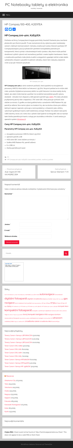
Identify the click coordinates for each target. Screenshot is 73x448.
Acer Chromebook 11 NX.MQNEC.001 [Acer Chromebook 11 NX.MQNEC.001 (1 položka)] (24, 294)
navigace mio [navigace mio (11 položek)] (41, 314)
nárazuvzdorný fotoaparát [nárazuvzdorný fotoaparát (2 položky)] (12, 318)
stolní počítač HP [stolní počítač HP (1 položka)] (48, 318)
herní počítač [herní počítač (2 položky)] (28, 303)
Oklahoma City (10, 380)
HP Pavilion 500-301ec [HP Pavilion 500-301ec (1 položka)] (47, 306)
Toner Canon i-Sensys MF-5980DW (18, 366)
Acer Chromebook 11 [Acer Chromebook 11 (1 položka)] (10, 294)
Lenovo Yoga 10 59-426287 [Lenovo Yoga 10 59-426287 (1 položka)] (16, 314)
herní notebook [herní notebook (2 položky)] (19, 303)
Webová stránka (11, 236)
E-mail (7, 230)
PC (8, 157)
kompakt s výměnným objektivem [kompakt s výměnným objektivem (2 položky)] (42, 310)
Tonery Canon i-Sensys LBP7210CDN (18, 339)
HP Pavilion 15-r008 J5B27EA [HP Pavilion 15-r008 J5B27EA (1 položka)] (34, 306)
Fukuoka (8, 401)
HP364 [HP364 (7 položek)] (53, 303)
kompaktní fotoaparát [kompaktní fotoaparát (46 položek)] (18, 310)
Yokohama (8, 387)
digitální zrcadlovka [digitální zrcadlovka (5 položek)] (34, 299)
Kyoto (7, 411)
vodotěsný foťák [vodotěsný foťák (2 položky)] (9, 321)
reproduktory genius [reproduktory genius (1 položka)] (25, 318)
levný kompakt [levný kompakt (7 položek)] (29, 314)
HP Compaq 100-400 (14, 159)
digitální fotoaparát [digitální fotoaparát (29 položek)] (16, 298)
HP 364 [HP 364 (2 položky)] (58, 303)
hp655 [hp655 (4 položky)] (9, 306)
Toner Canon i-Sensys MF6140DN (17, 363)
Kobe (6, 408)
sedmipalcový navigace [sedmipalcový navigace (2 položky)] (37, 318)
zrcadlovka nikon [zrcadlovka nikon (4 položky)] (46, 321)
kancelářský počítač (34, 159)
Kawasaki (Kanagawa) (13, 405)
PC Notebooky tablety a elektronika (36, 4)
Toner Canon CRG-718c (13, 349)
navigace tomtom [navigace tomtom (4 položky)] (54, 314)
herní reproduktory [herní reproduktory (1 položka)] (36, 303)
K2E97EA (24, 159)
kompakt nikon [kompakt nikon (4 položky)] (63, 306)
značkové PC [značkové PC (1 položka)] (21, 321)
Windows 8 (21, 119)
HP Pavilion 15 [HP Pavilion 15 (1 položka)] (23, 306)
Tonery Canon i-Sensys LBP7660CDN (18, 335)
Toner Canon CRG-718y (13, 356)
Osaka (7, 391)
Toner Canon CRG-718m (13, 353)
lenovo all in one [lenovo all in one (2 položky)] (57, 310)
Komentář (9, 194)
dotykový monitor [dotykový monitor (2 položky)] (47, 299)
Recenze (10, 376)
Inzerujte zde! (8, 263)
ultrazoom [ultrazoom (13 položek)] (57, 318)
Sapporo (8, 398)
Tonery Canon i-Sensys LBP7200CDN (18, 342)
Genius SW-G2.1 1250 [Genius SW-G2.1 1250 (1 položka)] (58, 299)
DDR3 (51, 97)
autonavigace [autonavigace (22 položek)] (47, 294)
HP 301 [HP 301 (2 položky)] (44, 303)
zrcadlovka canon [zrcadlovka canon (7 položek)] (32, 321)
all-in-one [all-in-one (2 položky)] (36, 294)
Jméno (8, 224)
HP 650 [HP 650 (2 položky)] (62, 303)
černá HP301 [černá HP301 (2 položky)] (56, 321)
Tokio (6, 384)
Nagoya (7, 394)
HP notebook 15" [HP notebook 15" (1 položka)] (16, 306)
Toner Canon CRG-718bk (14, 346)
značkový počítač (47, 159)
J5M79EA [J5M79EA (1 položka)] (55, 306)
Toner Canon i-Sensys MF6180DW (17, 359)
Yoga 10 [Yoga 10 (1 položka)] (16, 321)
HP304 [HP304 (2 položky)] (48, 303)
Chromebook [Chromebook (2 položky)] (59, 294)
